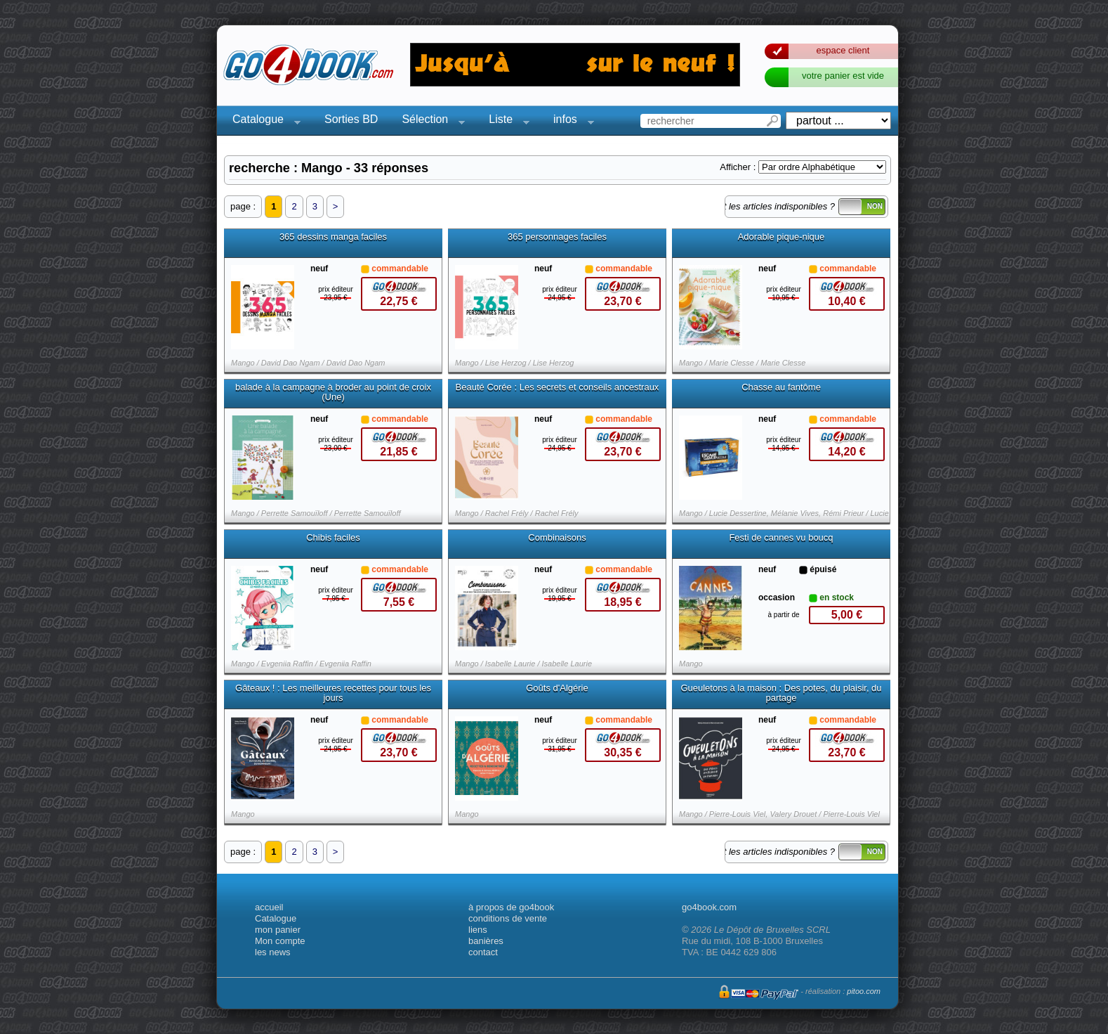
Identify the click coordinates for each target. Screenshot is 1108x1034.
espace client (843, 50)
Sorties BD (351, 119)
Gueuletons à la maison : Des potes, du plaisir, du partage (780, 693)
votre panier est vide (843, 75)
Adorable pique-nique (781, 237)
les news (273, 952)
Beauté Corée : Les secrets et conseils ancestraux (557, 387)
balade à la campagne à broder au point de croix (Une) (333, 392)
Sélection (429, 121)
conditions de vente (507, 918)
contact (483, 952)
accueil (269, 907)
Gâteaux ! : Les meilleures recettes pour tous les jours (333, 693)
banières (485, 941)
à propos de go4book (511, 907)
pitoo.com (864, 991)
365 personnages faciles (557, 237)
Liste (504, 121)
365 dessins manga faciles (333, 237)
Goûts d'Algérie (557, 688)
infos (569, 121)
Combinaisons (557, 538)
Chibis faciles (333, 538)
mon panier (278, 929)
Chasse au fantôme (781, 387)
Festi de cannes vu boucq (781, 538)
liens (477, 929)
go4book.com (709, 907)
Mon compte (280, 941)
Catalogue (262, 121)
